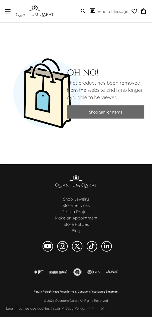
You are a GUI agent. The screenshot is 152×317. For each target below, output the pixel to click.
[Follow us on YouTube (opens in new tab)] (48, 246)
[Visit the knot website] (111, 272)
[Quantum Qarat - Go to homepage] (76, 181)
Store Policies (76, 224)
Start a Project (76, 211)
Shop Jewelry (76, 199)
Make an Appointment (76, 218)
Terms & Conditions (79, 291)
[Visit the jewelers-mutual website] (58, 272)
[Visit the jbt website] (39, 272)
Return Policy (42, 291)
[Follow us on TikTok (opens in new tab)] (92, 246)
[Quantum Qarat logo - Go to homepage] (34, 11)
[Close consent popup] (102, 308)
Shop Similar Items (105, 112)
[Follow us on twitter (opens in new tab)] (77, 246)
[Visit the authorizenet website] (77, 272)
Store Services (76, 205)
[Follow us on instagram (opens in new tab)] (62, 246)
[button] (83, 11)
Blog (76, 230)
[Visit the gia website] (93, 272)
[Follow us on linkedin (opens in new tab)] (106, 246)
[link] (108, 11)
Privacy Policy (58, 291)
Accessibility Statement (104, 291)
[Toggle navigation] (6, 11)
